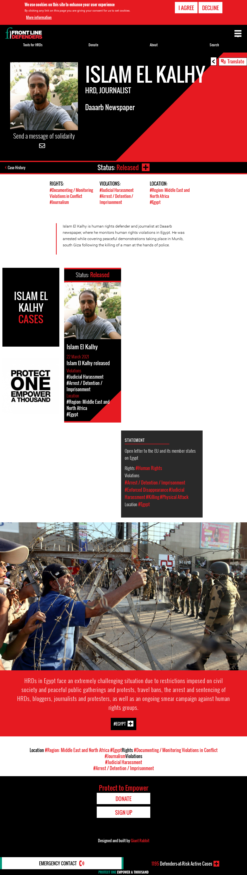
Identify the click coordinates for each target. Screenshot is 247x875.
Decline (210, 7)
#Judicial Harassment (117, 190)
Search (214, 44)
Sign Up (123, 812)
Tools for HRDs (32, 44)
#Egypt (155, 202)
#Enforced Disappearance (146, 490)
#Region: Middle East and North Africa (77, 750)
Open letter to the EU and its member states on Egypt (160, 454)
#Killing (152, 497)
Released (128, 167)
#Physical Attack (174, 497)
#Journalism (59, 202)
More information (39, 17)
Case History (16, 167)
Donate (93, 44)
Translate (235, 61)
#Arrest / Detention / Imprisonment (116, 199)
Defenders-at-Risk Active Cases (181, 864)
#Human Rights (149, 468)
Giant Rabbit (140, 840)
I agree (186, 7)
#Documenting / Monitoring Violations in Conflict (71, 193)
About (154, 44)
